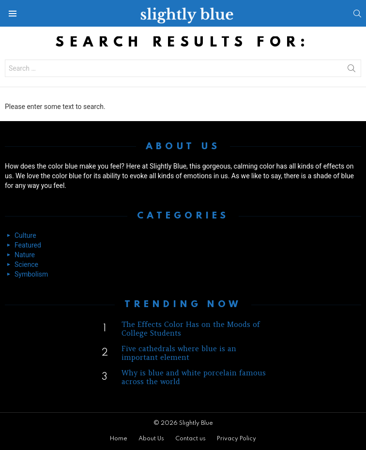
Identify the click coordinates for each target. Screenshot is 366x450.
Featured (28, 245)
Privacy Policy (236, 439)
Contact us (190, 439)
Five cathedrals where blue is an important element (179, 353)
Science (26, 264)
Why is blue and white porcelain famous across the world (194, 377)
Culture (25, 235)
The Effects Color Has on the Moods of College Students (191, 329)
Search (351, 70)
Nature (25, 255)
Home (118, 439)
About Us (151, 439)
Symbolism (31, 274)
